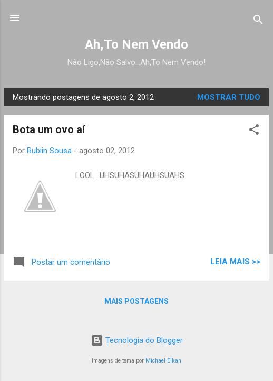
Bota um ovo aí (49, 129)
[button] (254, 131)
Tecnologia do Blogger (137, 340)
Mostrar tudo (228, 97)
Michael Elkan (163, 360)
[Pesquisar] (258, 21)
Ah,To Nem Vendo (136, 44)
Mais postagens (136, 301)
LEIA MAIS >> (235, 261)
